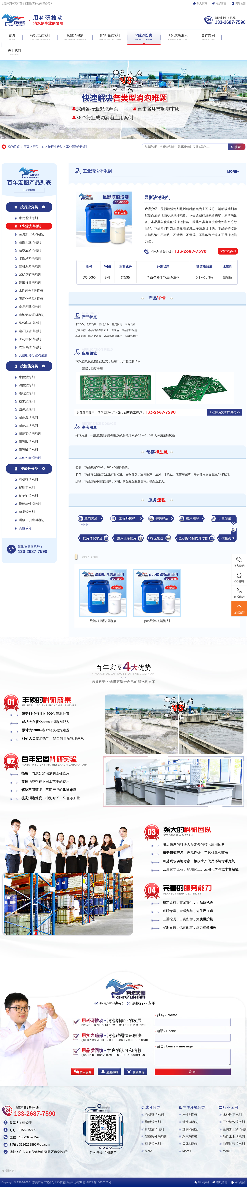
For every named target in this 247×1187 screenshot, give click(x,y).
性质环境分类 (194, 1107)
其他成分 (25, 528)
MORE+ (233, 171)
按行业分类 (55, 146)
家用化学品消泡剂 (31, 298)
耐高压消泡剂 (28, 425)
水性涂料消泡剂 (30, 258)
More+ (149, 1151)
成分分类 (152, 1107)
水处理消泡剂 (28, 218)
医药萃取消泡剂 (30, 339)
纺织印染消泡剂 (30, 323)
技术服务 (86, 1072)
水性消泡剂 (27, 377)
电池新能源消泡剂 (31, 315)
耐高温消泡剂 (28, 417)
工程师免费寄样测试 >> (224, 412)
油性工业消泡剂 (30, 242)
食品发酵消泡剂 (30, 306)
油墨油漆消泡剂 (30, 250)
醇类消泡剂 (27, 512)
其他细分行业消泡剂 (33, 355)
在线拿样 (139, 1072)
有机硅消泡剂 (28, 479)
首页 (26, 146)
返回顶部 (239, 609)
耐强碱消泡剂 (28, 449)
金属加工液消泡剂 (31, 234)
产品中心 (39, 146)
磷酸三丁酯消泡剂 (31, 520)
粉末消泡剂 (27, 401)
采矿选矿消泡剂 (30, 274)
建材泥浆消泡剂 (30, 266)
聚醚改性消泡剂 (30, 504)
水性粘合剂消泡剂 (31, 290)
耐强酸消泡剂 (28, 441)
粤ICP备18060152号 (98, 1182)
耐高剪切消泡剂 (30, 433)
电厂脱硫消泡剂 (30, 331)
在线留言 (221, 3)
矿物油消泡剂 (28, 495)
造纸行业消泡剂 (30, 282)
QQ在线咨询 (227, 251)
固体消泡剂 (27, 409)
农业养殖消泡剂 (30, 347)
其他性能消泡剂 (30, 457)
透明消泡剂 (27, 393)
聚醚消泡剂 (27, 487)
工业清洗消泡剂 (76, 146)
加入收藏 (202, 3)
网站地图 (240, 3)
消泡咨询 (112, 1072)
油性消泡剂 (27, 385)
